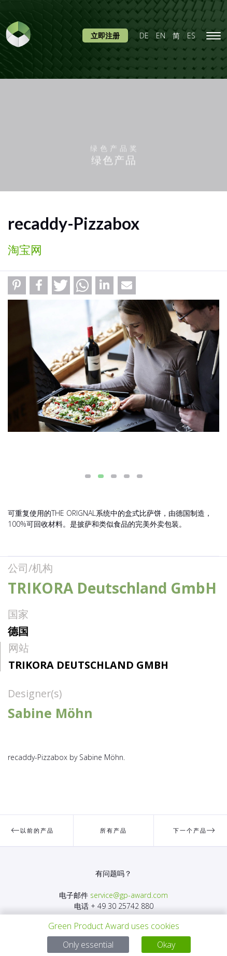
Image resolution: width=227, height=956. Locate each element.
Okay (166, 944)
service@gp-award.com (129, 895)
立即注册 (105, 35)
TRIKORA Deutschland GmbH (88, 665)
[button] (17, 285)
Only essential (88, 944)
